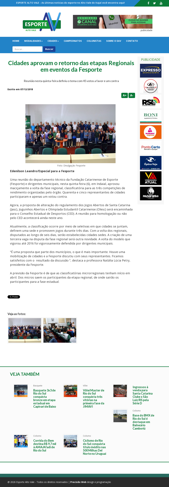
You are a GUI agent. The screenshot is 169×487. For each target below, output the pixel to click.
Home (15, 40)
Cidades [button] (53, 40)
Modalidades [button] (33, 40)
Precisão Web (78, 482)
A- (131, 95)
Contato (132, 40)
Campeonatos (73, 40)
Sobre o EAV (113, 40)
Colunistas (94, 40)
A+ (125, 95)
